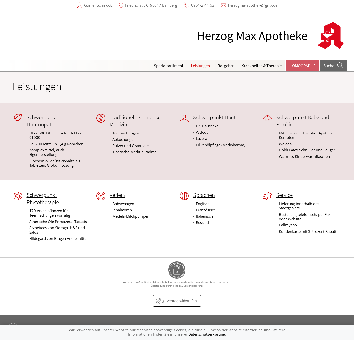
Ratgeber (226, 65)
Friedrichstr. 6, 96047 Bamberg (151, 5)
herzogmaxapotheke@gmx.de (252, 5)
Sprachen (204, 195)
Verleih (117, 195)
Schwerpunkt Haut (214, 117)
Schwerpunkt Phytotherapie (43, 199)
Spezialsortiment (168, 65)
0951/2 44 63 (202, 5)
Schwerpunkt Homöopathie (42, 121)
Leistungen (200, 65)
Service (284, 195)
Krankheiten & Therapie (261, 65)
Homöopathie (303, 65)
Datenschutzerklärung (206, 334)
